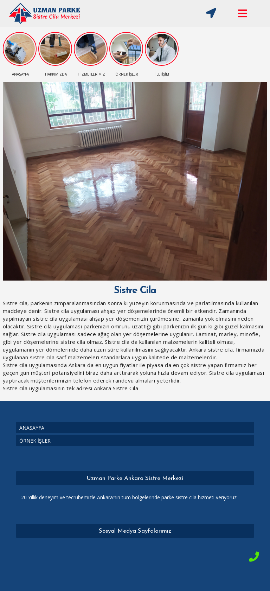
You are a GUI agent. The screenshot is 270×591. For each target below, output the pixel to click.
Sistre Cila (135, 291)
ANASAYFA (31, 427)
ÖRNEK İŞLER (35, 440)
